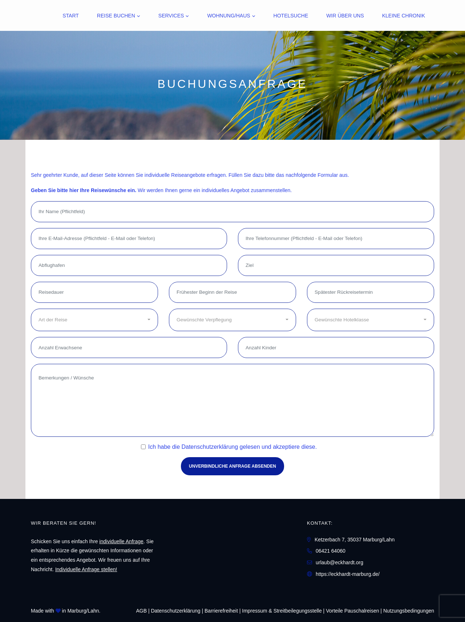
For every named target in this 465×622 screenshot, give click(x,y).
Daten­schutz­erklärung (175, 611)
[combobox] (94, 320)
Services (171, 16)
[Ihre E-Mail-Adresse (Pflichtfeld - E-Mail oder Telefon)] (129, 238)
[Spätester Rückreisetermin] (370, 292)
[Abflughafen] (129, 265)
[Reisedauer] (94, 292)
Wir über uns (345, 16)
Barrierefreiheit (221, 611)
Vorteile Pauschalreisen (352, 611)
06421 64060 (330, 551)
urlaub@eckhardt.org (339, 562)
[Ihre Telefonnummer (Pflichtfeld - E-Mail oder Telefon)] (336, 238)
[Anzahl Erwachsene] (129, 347)
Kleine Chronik (403, 16)
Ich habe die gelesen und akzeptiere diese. (232, 447)
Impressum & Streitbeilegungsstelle (282, 611)
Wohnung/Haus (228, 16)
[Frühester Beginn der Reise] (232, 292)
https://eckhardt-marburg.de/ (348, 574)
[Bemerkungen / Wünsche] (232, 400)
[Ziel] (336, 265)
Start (70, 16)
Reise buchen (116, 16)
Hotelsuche (291, 16)
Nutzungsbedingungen (408, 611)
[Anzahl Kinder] (336, 347)
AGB (141, 611)
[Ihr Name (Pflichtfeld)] (232, 211)
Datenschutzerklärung (209, 447)
